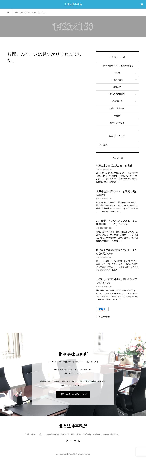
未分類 (117, 115)
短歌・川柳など (117, 123)
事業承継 (117, 87)
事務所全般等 (117, 80)
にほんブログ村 (103, 316)
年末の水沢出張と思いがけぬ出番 (114, 165)
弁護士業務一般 (117, 108)
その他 (117, 73)
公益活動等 (117, 101)
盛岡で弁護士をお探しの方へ (73, 394)
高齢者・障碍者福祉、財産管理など (117, 65)
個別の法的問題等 (117, 94)
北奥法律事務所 (73, 4)
